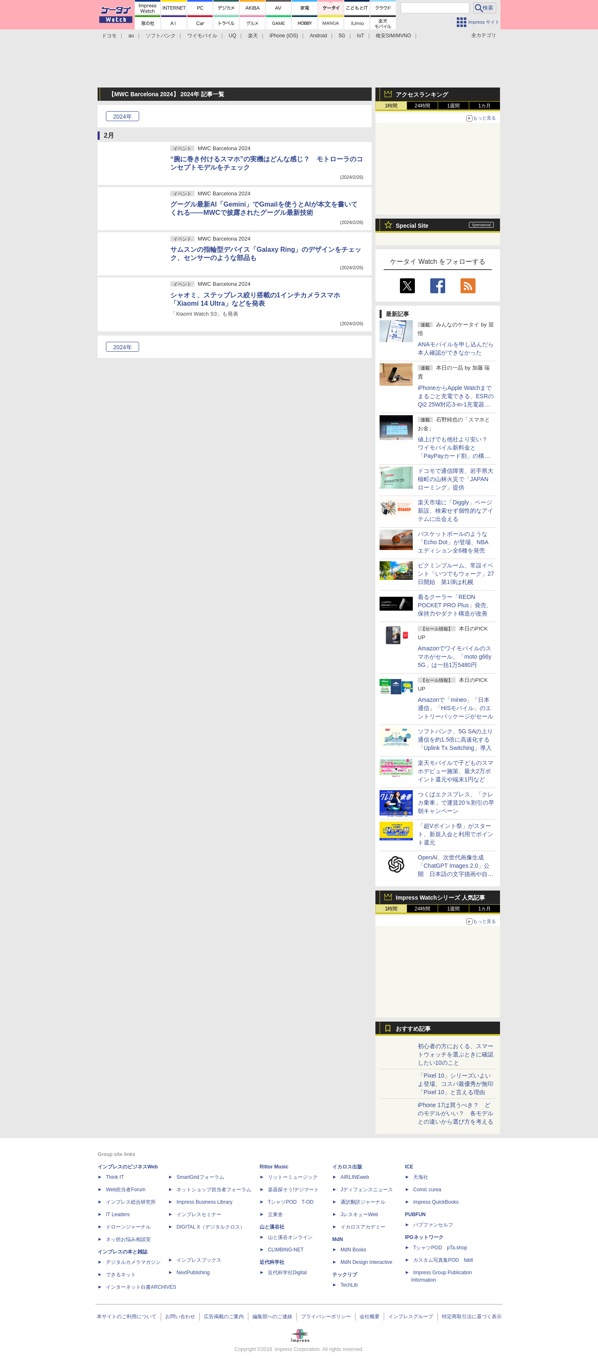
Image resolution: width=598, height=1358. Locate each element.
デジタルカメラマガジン (133, 1262)
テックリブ (344, 1275)
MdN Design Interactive (366, 1262)
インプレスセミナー (198, 1214)
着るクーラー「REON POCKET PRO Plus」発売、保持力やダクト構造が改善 (455, 605)
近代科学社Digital (287, 1272)
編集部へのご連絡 (272, 1316)
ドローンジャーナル (128, 1227)
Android (318, 36)
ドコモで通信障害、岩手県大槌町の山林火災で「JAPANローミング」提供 (455, 479)
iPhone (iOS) (284, 36)
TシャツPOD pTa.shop (440, 1248)
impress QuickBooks (435, 1202)
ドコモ (109, 36)
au (131, 36)
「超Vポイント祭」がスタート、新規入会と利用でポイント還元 (455, 834)
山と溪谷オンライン (290, 1237)
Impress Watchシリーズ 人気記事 (440, 897)
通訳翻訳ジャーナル (363, 1202)
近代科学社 (272, 1262)
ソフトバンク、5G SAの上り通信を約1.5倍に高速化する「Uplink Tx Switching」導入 (455, 739)
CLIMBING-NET (286, 1250)
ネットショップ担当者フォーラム (213, 1190)
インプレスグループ (410, 1316)
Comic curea (427, 1190)
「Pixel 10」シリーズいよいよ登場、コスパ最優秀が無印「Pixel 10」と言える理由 (455, 1083)
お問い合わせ (180, 1316)
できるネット (121, 1275)
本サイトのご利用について (127, 1316)
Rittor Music (274, 1167)
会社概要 (370, 1316)
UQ (232, 36)
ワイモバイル (202, 36)
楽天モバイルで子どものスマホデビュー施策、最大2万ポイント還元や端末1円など (455, 771)
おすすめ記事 (413, 1028)
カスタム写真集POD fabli (443, 1260)
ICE (409, 1167)
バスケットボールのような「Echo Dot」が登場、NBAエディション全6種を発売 (453, 542)
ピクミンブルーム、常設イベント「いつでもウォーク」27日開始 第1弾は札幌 (456, 573)
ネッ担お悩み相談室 (128, 1239)
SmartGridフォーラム (200, 1177)
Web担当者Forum (125, 1190)
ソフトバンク (161, 36)
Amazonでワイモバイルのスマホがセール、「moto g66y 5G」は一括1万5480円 (454, 656)
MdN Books (353, 1250)
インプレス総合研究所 (131, 1202)
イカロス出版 (347, 1167)
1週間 (453, 106)
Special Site (412, 225)
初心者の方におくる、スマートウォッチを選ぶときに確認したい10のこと (455, 1054)
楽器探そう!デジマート (293, 1190)
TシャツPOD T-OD (291, 1202)
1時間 (391, 106)
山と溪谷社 (272, 1227)
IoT (360, 36)
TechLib (349, 1285)
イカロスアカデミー (363, 1227)
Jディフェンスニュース (367, 1190)
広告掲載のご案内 (224, 1316)
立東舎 (275, 1214)
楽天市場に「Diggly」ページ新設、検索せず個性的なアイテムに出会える (455, 510)
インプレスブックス (198, 1260)
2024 (122, 116)
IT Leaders (118, 1214)
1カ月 (484, 106)
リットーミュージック (293, 1177)
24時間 (422, 106)
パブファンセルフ (433, 1225)
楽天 (253, 36)
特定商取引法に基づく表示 (472, 1316)
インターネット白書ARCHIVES (141, 1287)
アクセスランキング (422, 94)
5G (341, 36)
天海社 (420, 1177)
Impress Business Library (204, 1202)
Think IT (115, 1177)
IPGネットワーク (424, 1237)
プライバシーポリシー (326, 1316)
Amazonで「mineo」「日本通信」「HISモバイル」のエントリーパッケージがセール (455, 708)
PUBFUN (415, 1214)
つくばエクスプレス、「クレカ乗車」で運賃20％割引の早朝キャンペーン (456, 802)
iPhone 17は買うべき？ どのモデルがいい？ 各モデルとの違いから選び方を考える (455, 1113)
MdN (337, 1239)
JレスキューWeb (359, 1214)
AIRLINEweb (355, 1177)
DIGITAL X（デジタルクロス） (210, 1227)
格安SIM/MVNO (393, 36)
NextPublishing (193, 1272)
